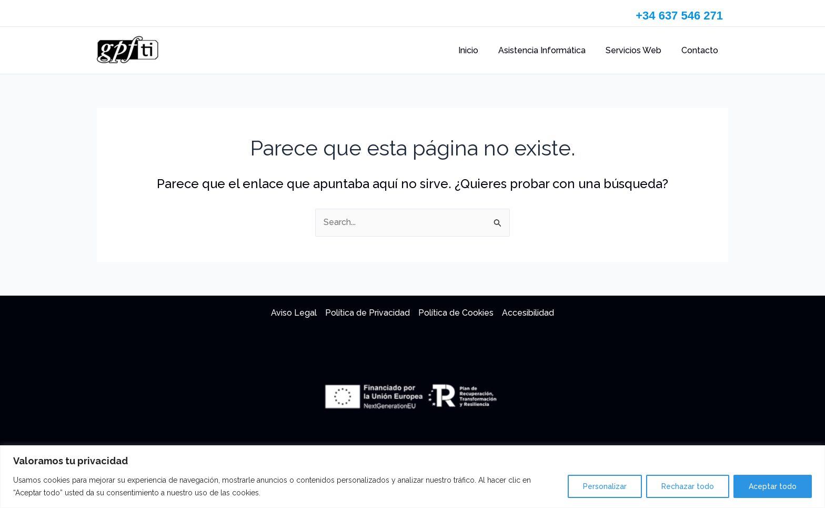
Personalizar (605, 486)
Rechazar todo (687, 486)
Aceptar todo (773, 486)
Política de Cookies (456, 313)
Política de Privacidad (367, 313)
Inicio (479, 50)
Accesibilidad (528, 313)
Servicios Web (638, 50)
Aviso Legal (294, 313)
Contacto (701, 50)
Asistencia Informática (549, 50)
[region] (412, 476)
